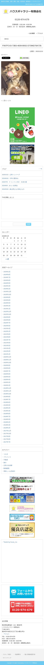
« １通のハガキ (6, 100)
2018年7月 (6, 416)
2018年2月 (6, 428)
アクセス (40, 33)
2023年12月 (7, 291)
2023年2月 (6, 306)
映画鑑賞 (6, 468)
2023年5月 (6, 303)
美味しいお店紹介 (9, 471)
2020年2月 (6, 385)
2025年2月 (6, 272)
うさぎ (5, 454)
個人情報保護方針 (30, 654)
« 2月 (7, 259)
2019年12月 (7, 388)
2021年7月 (6, 340)
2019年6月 (6, 402)
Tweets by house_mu (10, 542)
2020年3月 (6, 382)
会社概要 (32, 33)
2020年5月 (6, 377)
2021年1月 (6, 354)
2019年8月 (6, 396)
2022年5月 (6, 326)
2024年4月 (6, 286)
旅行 (4, 462)
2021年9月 (6, 334)
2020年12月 (7, 357)
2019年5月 (6, 405)
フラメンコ (7, 457)
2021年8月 (6, 337)
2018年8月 (6, 413)
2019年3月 (6, 411)
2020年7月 (6, 371)
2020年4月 (6, 379)
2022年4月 (6, 328)
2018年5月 (6, 419)
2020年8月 (6, 368)
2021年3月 (6, 351)
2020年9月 (6, 365)
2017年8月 (6, 439)
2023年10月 (7, 294)
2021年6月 (6, 343)
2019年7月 (6, 399)
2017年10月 (7, 433)
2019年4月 (6, 408)
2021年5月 (6, 345)
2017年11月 (7, 431)
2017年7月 (6, 442)
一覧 (41, 168)
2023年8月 (6, 300)
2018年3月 (6, 425)
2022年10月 (7, 314)
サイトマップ (7, 658)
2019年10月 (7, 394)
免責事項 (18, 654)
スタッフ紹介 (7, 654)
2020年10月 (7, 362)
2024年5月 (6, 283)
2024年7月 (6, 277)
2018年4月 (6, 422)
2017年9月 (6, 436)
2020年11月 (7, 360)
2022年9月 (6, 317)
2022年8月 (6, 320)
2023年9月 (6, 297)
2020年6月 (6, 374)
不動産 (5, 460)
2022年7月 (6, 323)
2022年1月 (6, 331)
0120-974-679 (22, 19)
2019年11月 (7, 391)
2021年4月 (6, 348)
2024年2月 (6, 289)
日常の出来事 (7, 465)
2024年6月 (6, 280)
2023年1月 (6, 309)
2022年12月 (7, 311)
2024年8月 (6, 274)
